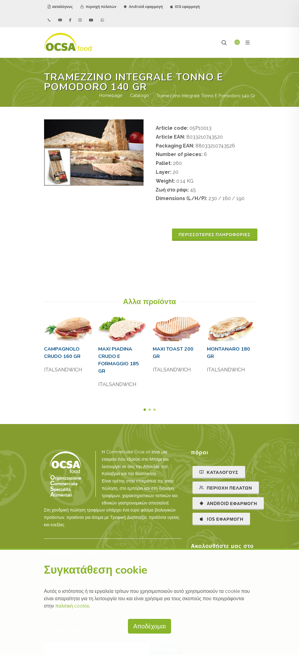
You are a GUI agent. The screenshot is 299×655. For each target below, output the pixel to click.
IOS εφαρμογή (221, 519)
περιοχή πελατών (98, 7)
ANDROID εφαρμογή (228, 503)
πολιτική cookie (72, 606)
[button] (145, 409)
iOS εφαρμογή (185, 7)
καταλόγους (60, 7)
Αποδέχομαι (149, 626)
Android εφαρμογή (143, 7)
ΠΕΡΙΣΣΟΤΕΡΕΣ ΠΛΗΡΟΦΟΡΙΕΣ (215, 234)
